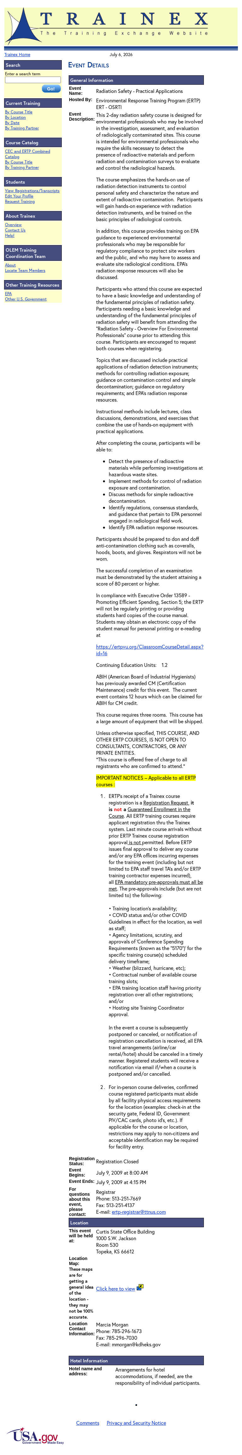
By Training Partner (22, 128)
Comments (87, 1422)
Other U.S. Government (26, 299)
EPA (8, 293)
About (10, 265)
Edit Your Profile (19, 196)
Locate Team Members (25, 270)
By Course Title (18, 112)
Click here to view (115, 1288)
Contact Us (15, 230)
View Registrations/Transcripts (32, 190)
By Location (15, 117)
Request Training (20, 201)
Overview (13, 224)
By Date (12, 122)
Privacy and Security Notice (136, 1422)
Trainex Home (17, 54)
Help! (9, 235)
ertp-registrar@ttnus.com (139, 1211)
